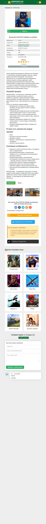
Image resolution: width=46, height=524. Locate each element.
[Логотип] (20, 2)
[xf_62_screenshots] (14, 192)
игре (8, 104)
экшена (26, 88)
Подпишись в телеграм (22, 222)
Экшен (27, 44)
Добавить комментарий (15, 367)
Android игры (16, 7)
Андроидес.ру (8, 7)
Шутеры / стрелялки (23, 46)
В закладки (23, 66)
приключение (28, 171)
